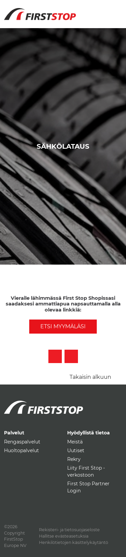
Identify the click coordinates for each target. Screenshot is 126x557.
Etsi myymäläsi (63, 326)
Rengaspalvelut (22, 442)
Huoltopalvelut (21, 450)
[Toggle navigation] (114, 10)
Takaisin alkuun (90, 377)
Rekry (74, 459)
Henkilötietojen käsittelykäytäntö (73, 542)
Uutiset (75, 450)
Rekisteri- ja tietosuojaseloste (69, 529)
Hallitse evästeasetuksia (63, 536)
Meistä (75, 442)
